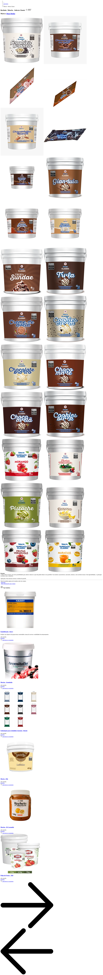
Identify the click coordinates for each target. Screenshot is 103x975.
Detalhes (3, 638)
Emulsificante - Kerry (7, 631)
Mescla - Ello (4, 779)
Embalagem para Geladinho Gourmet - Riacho (14, 730)
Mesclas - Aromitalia (6, 682)
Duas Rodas (10, 14)
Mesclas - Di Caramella (7, 827)
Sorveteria (5, 3)
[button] (3, 582)
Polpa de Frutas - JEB (7, 875)
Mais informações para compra (8, 583)
